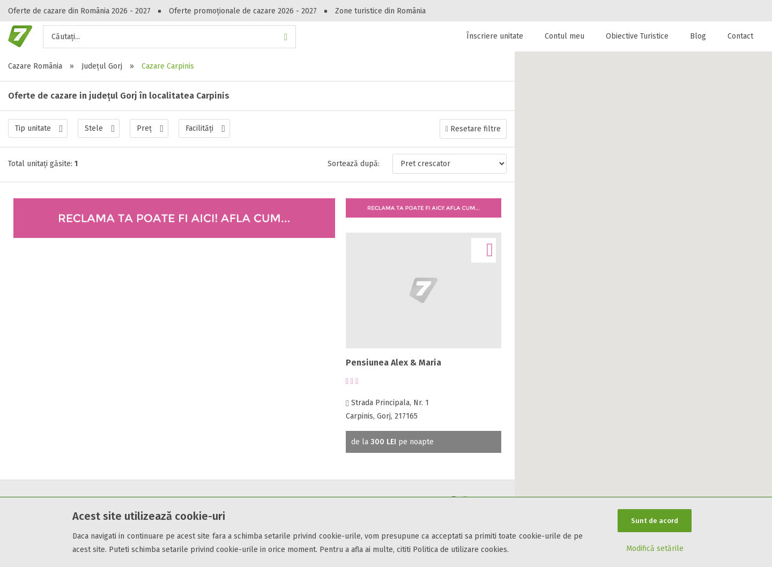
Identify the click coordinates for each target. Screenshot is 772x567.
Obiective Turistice (637, 36)
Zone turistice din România (380, 11)
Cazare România (35, 66)
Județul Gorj (101, 66)
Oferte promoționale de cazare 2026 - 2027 (243, 11)
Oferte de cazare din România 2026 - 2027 (79, 11)
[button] (643, 302)
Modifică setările (655, 549)
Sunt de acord (654, 520)
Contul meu (564, 36)
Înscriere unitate (494, 36)
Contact (740, 36)
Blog (698, 36)
